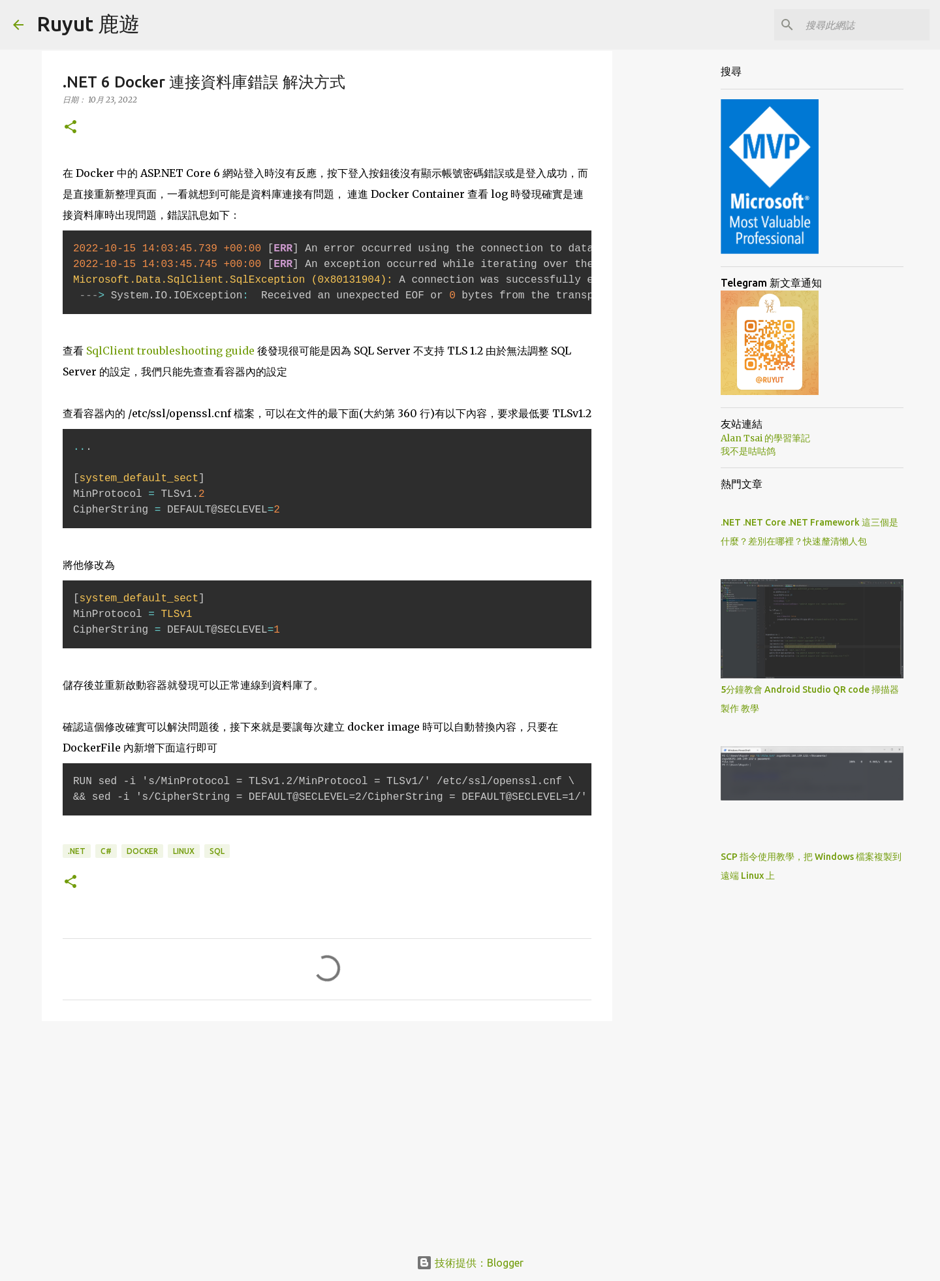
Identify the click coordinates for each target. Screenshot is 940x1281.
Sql (217, 851)
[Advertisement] (327, 1132)
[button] (70, 127)
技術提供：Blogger (470, 1263)
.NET (77, 851)
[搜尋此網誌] (861, 24)
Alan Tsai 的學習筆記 (765, 438)
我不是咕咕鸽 (748, 451)
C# (106, 851)
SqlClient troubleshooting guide (170, 350)
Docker (142, 851)
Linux (184, 851)
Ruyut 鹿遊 (88, 23)
